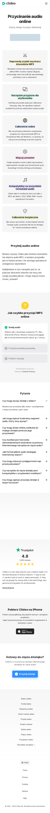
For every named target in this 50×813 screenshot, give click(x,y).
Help (25, 798)
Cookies (25, 784)
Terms (25, 770)
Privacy (25, 777)
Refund (25, 791)
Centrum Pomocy (28, 372)
